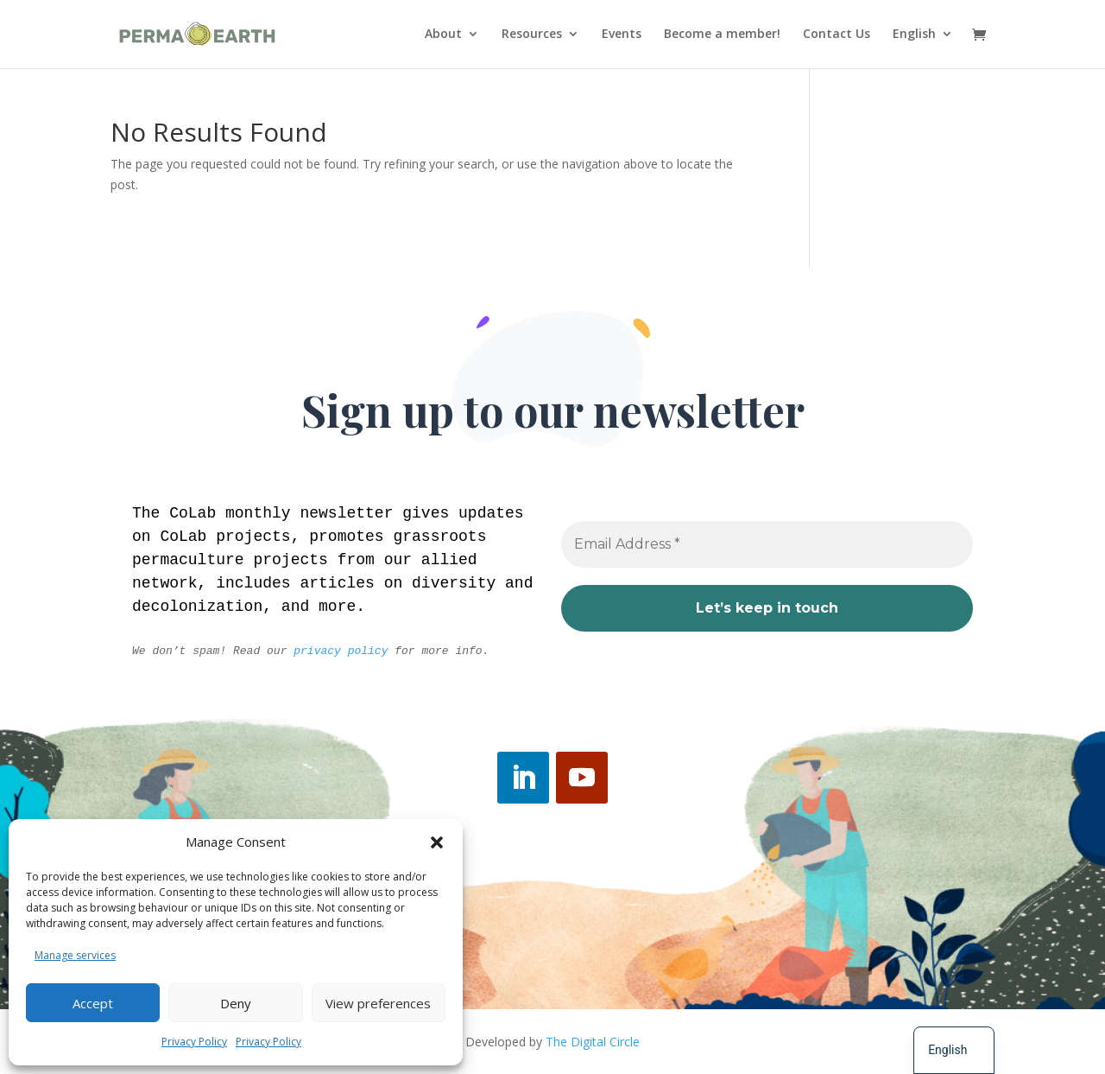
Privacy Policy (194, 1041)
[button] (436, 842)
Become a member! (722, 35)
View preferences (378, 1003)
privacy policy (341, 651)
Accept (93, 1003)
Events (621, 35)
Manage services (75, 955)
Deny (235, 1003)
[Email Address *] (767, 545)
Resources (532, 35)
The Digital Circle (593, 1041)
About (443, 35)
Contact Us (836, 35)
